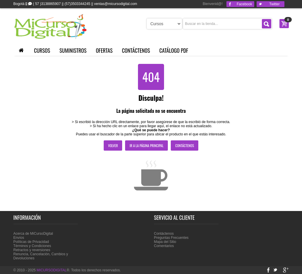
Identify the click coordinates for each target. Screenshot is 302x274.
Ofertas (104, 50)
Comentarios (164, 246)
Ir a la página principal (146, 145)
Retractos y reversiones (31, 250)
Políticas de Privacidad (31, 242)
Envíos (18, 238)
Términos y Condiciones (32, 246)
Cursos (42, 50)
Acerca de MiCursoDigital (33, 234)
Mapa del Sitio (165, 242)
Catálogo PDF (173, 50)
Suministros (72, 50)
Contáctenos (136, 50)
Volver (113, 145)
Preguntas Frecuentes (171, 238)
